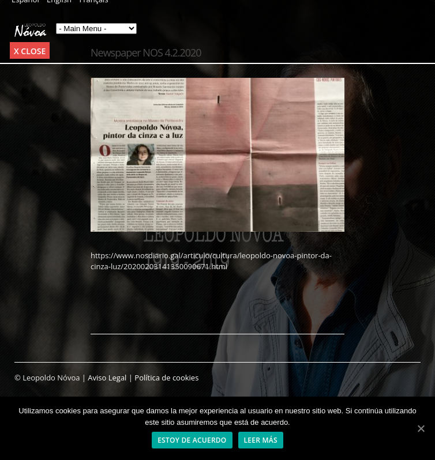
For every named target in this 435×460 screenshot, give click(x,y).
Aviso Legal (107, 377)
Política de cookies (166, 377)
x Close (30, 51)
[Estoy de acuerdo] (420, 428)
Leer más (261, 440)
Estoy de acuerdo (192, 440)
